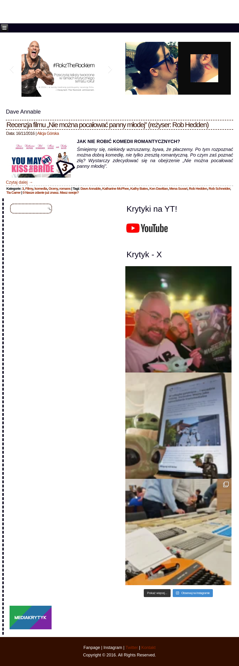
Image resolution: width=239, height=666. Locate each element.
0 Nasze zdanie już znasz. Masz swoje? (51, 192)
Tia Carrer (13, 192)
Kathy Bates (139, 188)
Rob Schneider (219, 188)
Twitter (132, 647)
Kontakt (148, 647)
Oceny (53, 188)
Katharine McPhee (115, 188)
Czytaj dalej (19, 182)
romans (64, 188)
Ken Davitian (158, 188)
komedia (41, 188)
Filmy (29, 188)
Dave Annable (91, 188)
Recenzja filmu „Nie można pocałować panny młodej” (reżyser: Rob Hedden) (107, 125)
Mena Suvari (178, 188)
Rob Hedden (198, 188)
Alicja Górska (48, 133)
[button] (11, 68)
